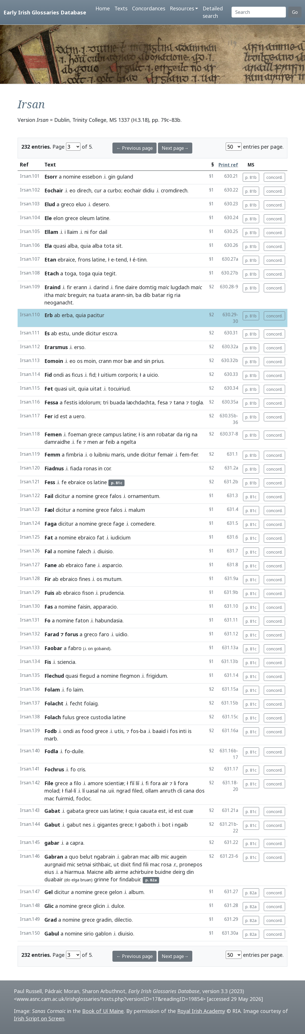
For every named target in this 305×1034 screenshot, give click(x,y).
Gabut (52, 824)
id (56, 416)
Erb (48, 315)
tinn (141, 259)
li (175, 783)
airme (121, 871)
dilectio (123, 919)
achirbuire (141, 871)
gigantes (107, 824)
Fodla (51, 751)
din (190, 871)
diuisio (105, 551)
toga (70, 273)
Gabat (52, 810)
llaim (72, 231)
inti (183, 731)
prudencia (112, 592)
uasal (92, 790)
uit (72, 388)
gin (111, 176)
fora (155, 783)
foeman (77, 434)
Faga (50, 523)
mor (118, 360)
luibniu (102, 454)
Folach (52, 717)
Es (47, 333)
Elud (49, 204)
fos (134, 731)
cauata (148, 810)
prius (157, 360)
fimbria (74, 454)
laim (78, 689)
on (90, 648)
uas (104, 810)
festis (70, 402)
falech (84, 551)
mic (165, 856)
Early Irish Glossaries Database (44, 12)
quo (73, 856)
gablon (103, 933)
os (79, 360)
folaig (91, 703)
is (143, 434)
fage (118, 523)
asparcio (112, 565)
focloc (83, 798)
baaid (159, 731)
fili (145, 864)
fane (90, 565)
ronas (90, 468)
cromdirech (174, 190)
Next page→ (175, 148)
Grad (50, 919)
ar (101, 441)
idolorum (89, 402)
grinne (101, 879)
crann (105, 360)
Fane (50, 565)
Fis (47, 661)
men (92, 441)
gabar (51, 842)
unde (78, 333)
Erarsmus (56, 347)
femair (165, 454)
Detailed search (213, 12)
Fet (48, 388)
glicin (99, 905)
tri (105, 402)
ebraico (86, 537)
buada (117, 402)
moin (90, 360)
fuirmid (64, 798)
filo (77, 783)
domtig (148, 287)
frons (84, 259)
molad (51, 790)
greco (67, 204)
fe (79, 441)
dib (146, 294)
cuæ (188, 810)
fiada (76, 468)
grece (71, 218)
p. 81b (251, 177)
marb (50, 738)
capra (76, 842)
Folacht (53, 703)
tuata (103, 294)
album (136, 892)
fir (69, 287)
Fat (48, 537)
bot (166, 824)
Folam (52, 689)
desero (101, 204)
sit (119, 245)
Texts (120, 8)
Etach (51, 273)
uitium (108, 374)
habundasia (109, 620)
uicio (152, 374)
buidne (163, 871)
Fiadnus (54, 468)
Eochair (53, 190)
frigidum (156, 675)
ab (57, 315)
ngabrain (104, 856)
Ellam (51, 231)
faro (104, 634)
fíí (132, 783)
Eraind (52, 287)
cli (179, 790)
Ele (48, 218)
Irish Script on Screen (39, 1018)
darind (101, 287)
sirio (89, 933)
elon (58, 218)
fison (88, 592)
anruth (168, 790)
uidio (121, 634)
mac (49, 798)
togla (196, 402)
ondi (58, 374)
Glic (49, 905)
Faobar (53, 648)
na (92, 294)
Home (102, 8)
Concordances (148, 8)
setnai (84, 864)
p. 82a (251, 892)
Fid (48, 374)
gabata (75, 810)
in (100, 468)
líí (137, 783)
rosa (166, 864)
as (67, 374)
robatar (166, 434)
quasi (59, 245)
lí (75, 790)
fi (147, 783)
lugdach (180, 287)
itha (49, 294)
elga (75, 880)
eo (72, 190)
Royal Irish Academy (201, 1011)
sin (129, 294)
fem (184, 454)
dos (200, 790)
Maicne (95, 871)
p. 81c (251, 496)
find (137, 864)
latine (102, 218)
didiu (149, 190)
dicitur (93, 333)
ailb (155, 856)
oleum (87, 218)
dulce (117, 905)
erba (67, 315)
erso (79, 347)
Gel (48, 892)
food (87, 731)
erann (80, 287)
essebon (92, 176)
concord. (274, 177)
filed (137, 790)
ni (86, 231)
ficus (77, 374)
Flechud (54, 675)
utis (118, 731)
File (48, 783)
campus (112, 434)
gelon (115, 892)
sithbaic (102, 864)
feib (110, 441)
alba (72, 245)
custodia (101, 717)
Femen (53, 434)
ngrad (123, 790)
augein (178, 856)
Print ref (228, 165)
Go (295, 12)
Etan (50, 259)
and (137, 360)
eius (49, 871)
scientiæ (114, 783)
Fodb (50, 731)
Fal (48, 551)
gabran (129, 856)
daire (131, 287)
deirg (179, 871)
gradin (104, 919)
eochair (132, 190)
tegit (110, 273)
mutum (112, 578)
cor (107, 468)
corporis (127, 374)
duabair (53, 879)
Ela (48, 245)
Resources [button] (182, 8)
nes (87, 824)
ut (116, 864)
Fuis (49, 592)
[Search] (258, 12)
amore (95, 783)
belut (86, 856)
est (63, 416)
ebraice (66, 259)
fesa (162, 402)
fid (92, 374)
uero (78, 416)
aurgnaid (55, 864)
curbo (114, 190)
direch (84, 190)
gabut (74, 824)
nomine (72, 176)
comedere (143, 523)
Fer (48, 416)
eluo (81, 204)
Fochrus (54, 769)
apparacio (105, 606)
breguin (77, 294)
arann (118, 294)
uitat (96, 388)
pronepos (190, 864)
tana (179, 402)
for (93, 231)
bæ (128, 360)
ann (150, 434)
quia (85, 245)
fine (119, 287)
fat (100, 537)
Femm (52, 454)
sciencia (66, 661)
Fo (47, 620)
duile (77, 751)
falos (115, 496)
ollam (151, 790)
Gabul (51, 933)
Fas (48, 606)
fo (69, 689)
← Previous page (134, 148)
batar (158, 294)
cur (98, 190)
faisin (84, 606)
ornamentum (143, 496)
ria (177, 294)
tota (109, 245)
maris (117, 454)
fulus (68, 717)
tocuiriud (119, 388)
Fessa (51, 402)
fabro (75, 648)
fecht (76, 703)
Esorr (50, 176)
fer (194, 454)
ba (138, 294)
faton (82, 620)
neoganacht (58, 302)
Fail (48, 496)
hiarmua (74, 871)
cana (188, 790)
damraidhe (57, 441)
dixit (126, 864)
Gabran (53, 856)
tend (121, 259)
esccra (109, 333)
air (165, 783)
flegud (87, 675)
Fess (49, 482)
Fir (47, 578)
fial (68, 790)
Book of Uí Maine (103, 1011)
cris (81, 769)
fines (84, 578)
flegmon (130, 675)
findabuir (129, 879)
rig (170, 294)
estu (64, 333)
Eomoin (53, 360)
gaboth (147, 824)
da (179, 434)
